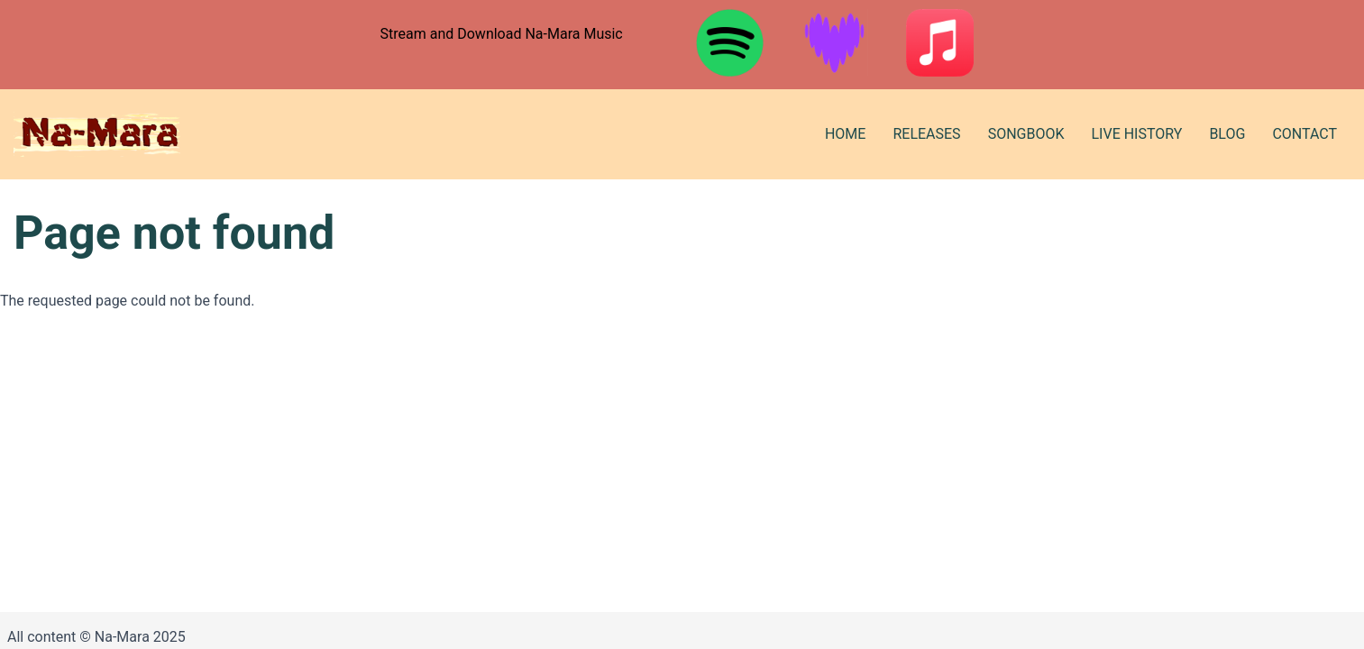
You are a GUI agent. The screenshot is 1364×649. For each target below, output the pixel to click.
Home (845, 133)
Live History (1136, 133)
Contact (1304, 133)
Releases (926, 133)
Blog (1227, 133)
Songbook (1026, 133)
